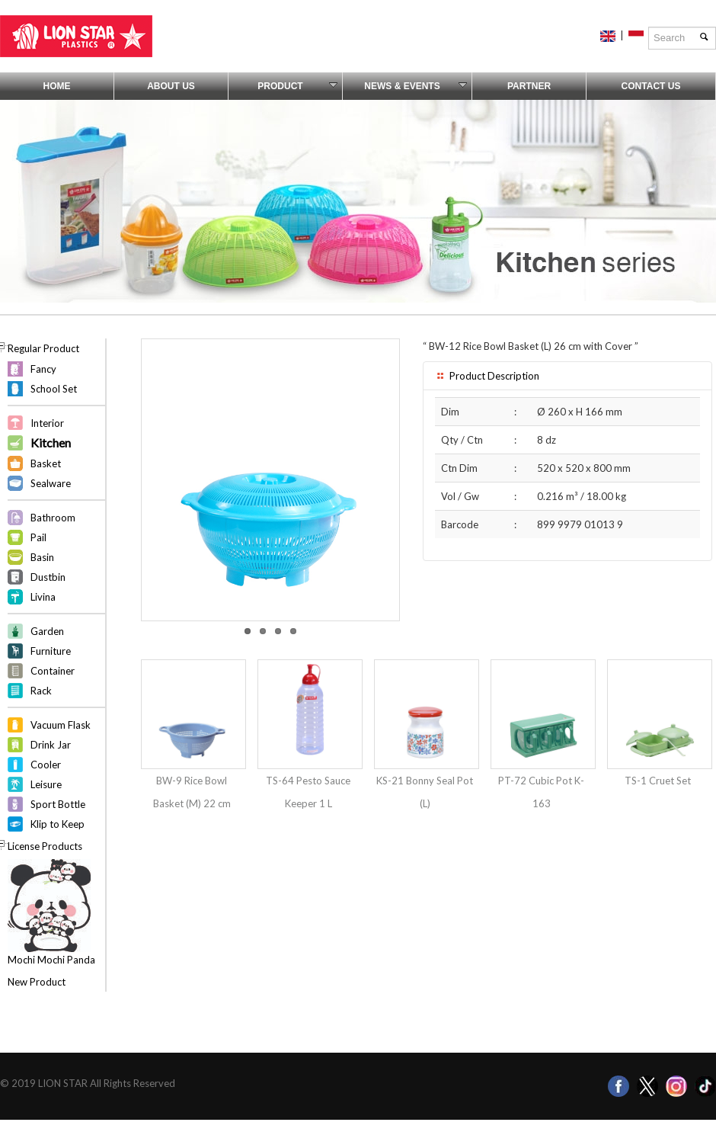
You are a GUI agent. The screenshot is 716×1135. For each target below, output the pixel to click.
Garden (47, 631)
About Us (171, 86)
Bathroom (52, 517)
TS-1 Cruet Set (658, 780)
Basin (42, 557)
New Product (37, 982)
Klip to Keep (57, 824)
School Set (53, 389)
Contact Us (651, 86)
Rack (41, 691)
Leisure (46, 784)
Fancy (43, 369)
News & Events (415, 86)
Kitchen (50, 442)
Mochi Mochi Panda (51, 960)
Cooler (45, 764)
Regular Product (43, 348)
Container (52, 671)
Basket (45, 463)
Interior (47, 423)
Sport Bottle (57, 804)
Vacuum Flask (60, 725)
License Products (45, 846)
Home (57, 86)
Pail (38, 537)
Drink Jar (50, 745)
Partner (529, 86)
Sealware (50, 483)
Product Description (487, 376)
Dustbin (48, 577)
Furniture (50, 651)
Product (297, 86)
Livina (43, 597)
